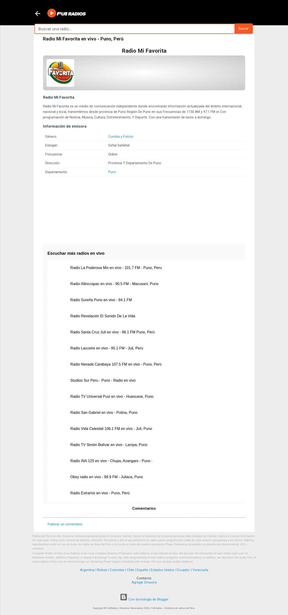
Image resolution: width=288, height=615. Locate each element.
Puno (112, 172)
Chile (130, 570)
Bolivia (102, 570)
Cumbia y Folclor (121, 136)
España (142, 570)
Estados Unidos (162, 570)
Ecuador (183, 570)
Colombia (117, 570)
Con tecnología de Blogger (144, 599)
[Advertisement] (144, 209)
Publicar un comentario (65, 524)
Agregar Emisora (144, 582)
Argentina (87, 570)
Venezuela (200, 570)
